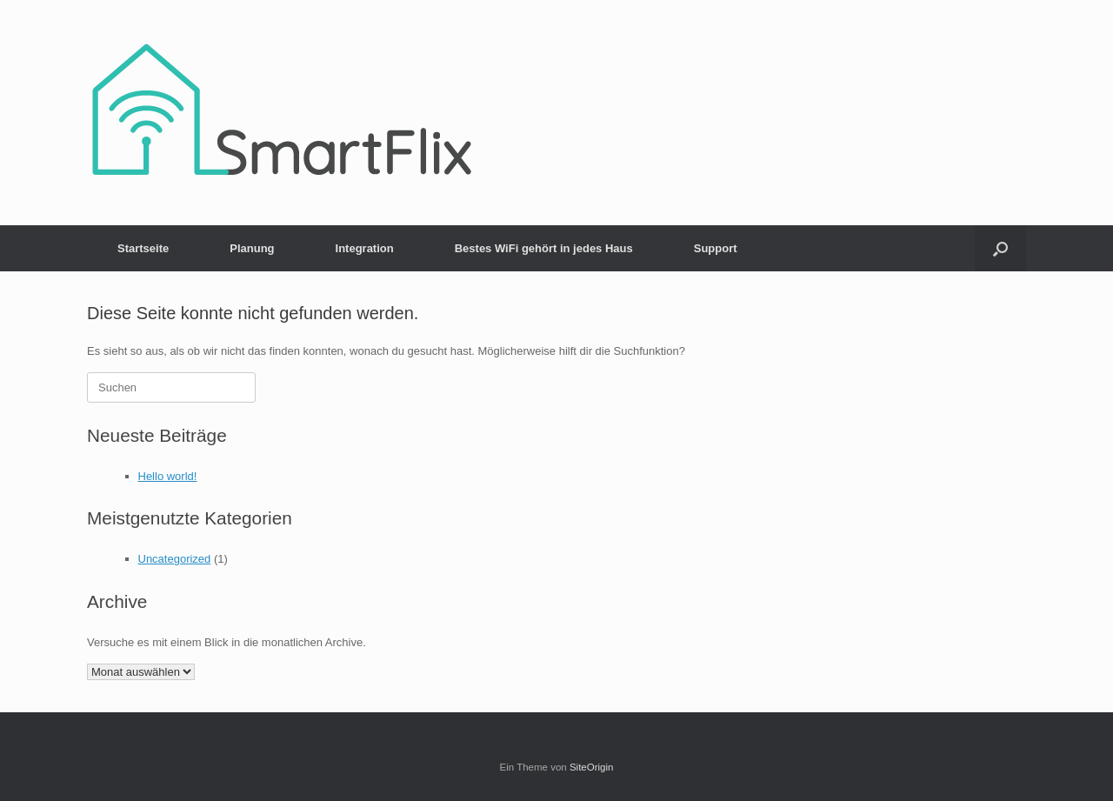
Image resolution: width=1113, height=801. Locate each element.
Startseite (143, 248)
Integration (365, 248)
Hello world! (167, 476)
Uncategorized (174, 558)
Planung (252, 248)
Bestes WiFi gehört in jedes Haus (544, 248)
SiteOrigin (592, 767)
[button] (1000, 248)
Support (715, 248)
